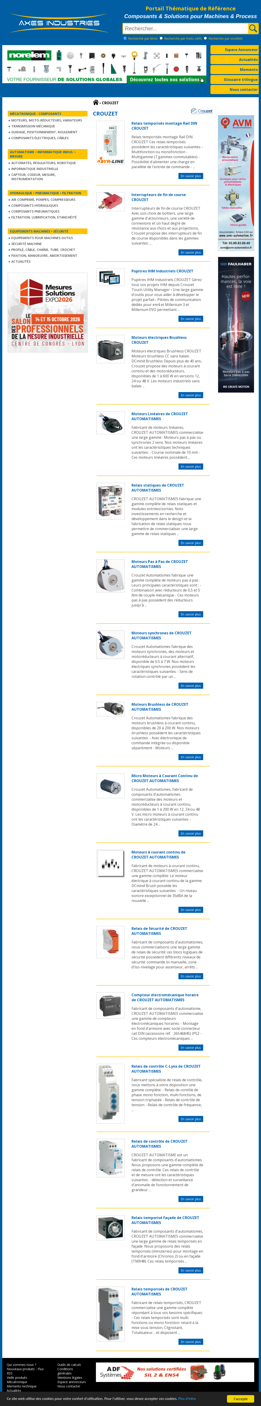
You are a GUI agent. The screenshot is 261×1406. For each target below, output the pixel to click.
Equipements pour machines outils (42, 238)
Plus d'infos (187, 1399)
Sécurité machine (26, 244)
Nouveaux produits (21, 1369)
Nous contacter (244, 89)
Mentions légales (69, 1377)
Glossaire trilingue (241, 79)
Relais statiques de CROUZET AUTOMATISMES (158, 488)
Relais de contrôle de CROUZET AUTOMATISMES (160, 1144)
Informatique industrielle (34, 169)
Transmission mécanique (33, 126)
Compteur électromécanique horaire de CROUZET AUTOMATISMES (165, 997)
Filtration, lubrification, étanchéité (44, 217)
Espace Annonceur (241, 49)
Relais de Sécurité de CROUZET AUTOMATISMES (159, 931)
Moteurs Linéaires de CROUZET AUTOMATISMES (160, 416)
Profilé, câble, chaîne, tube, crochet (43, 249)
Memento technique (22, 1386)
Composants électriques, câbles (39, 138)
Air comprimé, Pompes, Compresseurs (43, 199)
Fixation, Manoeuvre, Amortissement (44, 255)
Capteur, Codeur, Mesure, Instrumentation (33, 176)
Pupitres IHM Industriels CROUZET (162, 271)
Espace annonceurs (71, 1382)
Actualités (248, 59)
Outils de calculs (69, 1364)
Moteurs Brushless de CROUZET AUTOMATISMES (160, 707)
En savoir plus (191, 176)
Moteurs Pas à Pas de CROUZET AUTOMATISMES (160, 564)
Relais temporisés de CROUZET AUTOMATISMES (160, 1292)
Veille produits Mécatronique (17, 1379)
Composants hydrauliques (34, 205)
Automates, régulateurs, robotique (43, 163)
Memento (249, 69)
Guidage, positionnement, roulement (44, 132)
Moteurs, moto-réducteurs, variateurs (46, 120)
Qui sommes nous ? (21, 1364)
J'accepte (241, 1398)
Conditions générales (65, 1371)
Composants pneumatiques (35, 211)
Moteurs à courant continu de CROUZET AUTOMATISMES (158, 855)
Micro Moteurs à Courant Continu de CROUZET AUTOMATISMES (165, 778)
